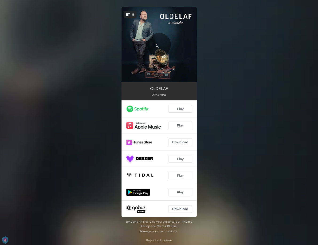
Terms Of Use (167, 226)
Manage (145, 231)
